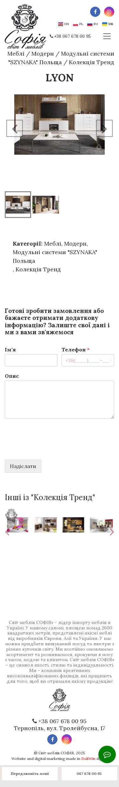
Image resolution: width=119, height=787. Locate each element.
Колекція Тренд (91, 62)
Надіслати (23, 466)
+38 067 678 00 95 (72, 36)
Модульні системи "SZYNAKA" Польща (55, 256)
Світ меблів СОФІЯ (56, 752)
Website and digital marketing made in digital (59, 758)
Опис (12, 376)
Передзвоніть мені (30, 773)
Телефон (75, 349)
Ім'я (10, 349)
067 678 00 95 (89, 773)
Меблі (15, 53)
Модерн (42, 53)
